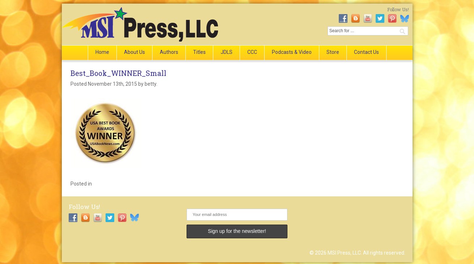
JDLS (226, 52)
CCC (252, 52)
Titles (199, 52)
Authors (169, 52)
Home (102, 52)
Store (332, 52)
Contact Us (366, 52)
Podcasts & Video (292, 52)
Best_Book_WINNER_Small (118, 73)
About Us (134, 52)
